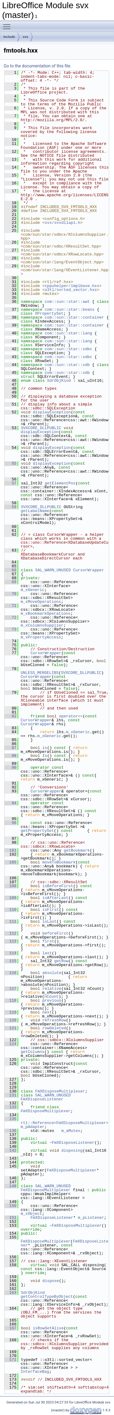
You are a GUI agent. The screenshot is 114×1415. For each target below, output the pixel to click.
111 (10, 921)
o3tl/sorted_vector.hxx (71, 289)
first (48, 941)
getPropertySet (37, 830)
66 (10, 570)
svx (25, 37)
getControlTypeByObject (47, 1296)
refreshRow (54, 1020)
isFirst (50, 909)
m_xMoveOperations (41, 601)
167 (10, 1328)
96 (10, 822)
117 (10, 988)
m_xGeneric (32, 590)
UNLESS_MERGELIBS (40, 672)
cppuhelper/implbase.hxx (72, 286)
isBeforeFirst (57, 886)
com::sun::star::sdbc (68, 349)
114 (10, 953)
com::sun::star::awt (67, 301)
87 (10, 747)
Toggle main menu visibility (8, 24)
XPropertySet (49, 313)
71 (10, 605)
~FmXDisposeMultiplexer (76, 1225)
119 (10, 1012)
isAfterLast (55, 898)
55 (10, 463)
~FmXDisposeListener (72, 1142)
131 (10, 1095)
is (44, 747)
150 (10, 1205)
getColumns (32, 1051)
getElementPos (60, 483)
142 (10, 1150)
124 (10, 1044)
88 (10, 755)
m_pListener (91, 1217)
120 (10, 1020)
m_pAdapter (32, 1127)
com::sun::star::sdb (67, 364)
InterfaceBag (35, 1371)
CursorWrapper (88, 570)
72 (10, 617)
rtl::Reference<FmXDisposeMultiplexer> (65, 1123)
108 (10, 886)
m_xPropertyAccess (41, 637)
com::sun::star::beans (70, 309)
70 (10, 593)
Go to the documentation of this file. (37, 65)
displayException (52, 412)
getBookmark (77, 850)
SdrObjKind (59, 380)
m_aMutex (70, 1130)
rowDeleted (54, 1028)
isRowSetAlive (48, 1328)
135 (10, 1119)
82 (10, 716)
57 (10, 483)
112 (10, 933)
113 (10, 941)
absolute (51, 973)
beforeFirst (55, 933)
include (9, 37)
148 (10, 1186)
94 (10, 803)
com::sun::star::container (74, 317)
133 (10, 1107)
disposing (72, 1150)
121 (10, 1028)
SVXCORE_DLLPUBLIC (41, 428)
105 (10, 862)
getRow (61, 961)
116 (10, 973)
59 (10, 507)
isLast (49, 921)
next (47, 1012)
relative (51, 988)
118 (10, 1000)
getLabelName (35, 511)
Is (44, 755)
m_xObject (31, 1213)
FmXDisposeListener (42, 1099)
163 (10, 1292)
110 (10, 909)
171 (10, 1359)
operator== (71, 716)
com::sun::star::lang (68, 333)
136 (10, 1130)
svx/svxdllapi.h (62, 222)
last (47, 953)
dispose (50, 1280)
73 (10, 629)
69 (10, 582)
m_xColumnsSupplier (42, 625)
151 (10, 1217)
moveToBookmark (58, 862)
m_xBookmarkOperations (46, 613)
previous (51, 1000)
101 (10, 850)
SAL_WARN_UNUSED (53, 570)
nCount (51, 996)
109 (10, 898)
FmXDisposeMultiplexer (60, 1091)
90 (10, 767)
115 (10, 961)
